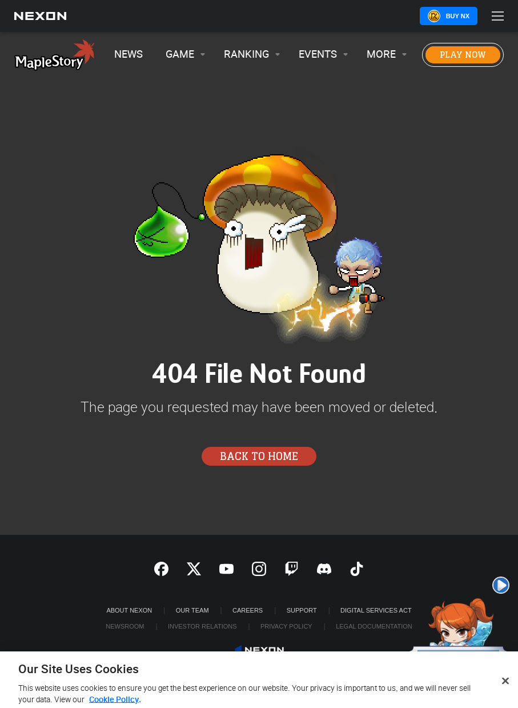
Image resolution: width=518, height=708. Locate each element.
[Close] (505, 684)
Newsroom (125, 626)
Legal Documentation (374, 626)
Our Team (192, 610)
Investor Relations (202, 626)
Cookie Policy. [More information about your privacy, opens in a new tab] (115, 703)
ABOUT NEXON (129, 610)
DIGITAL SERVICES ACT (376, 610)
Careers (247, 610)
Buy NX (457, 16)
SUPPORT (302, 610)
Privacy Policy (286, 626)
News (128, 54)
